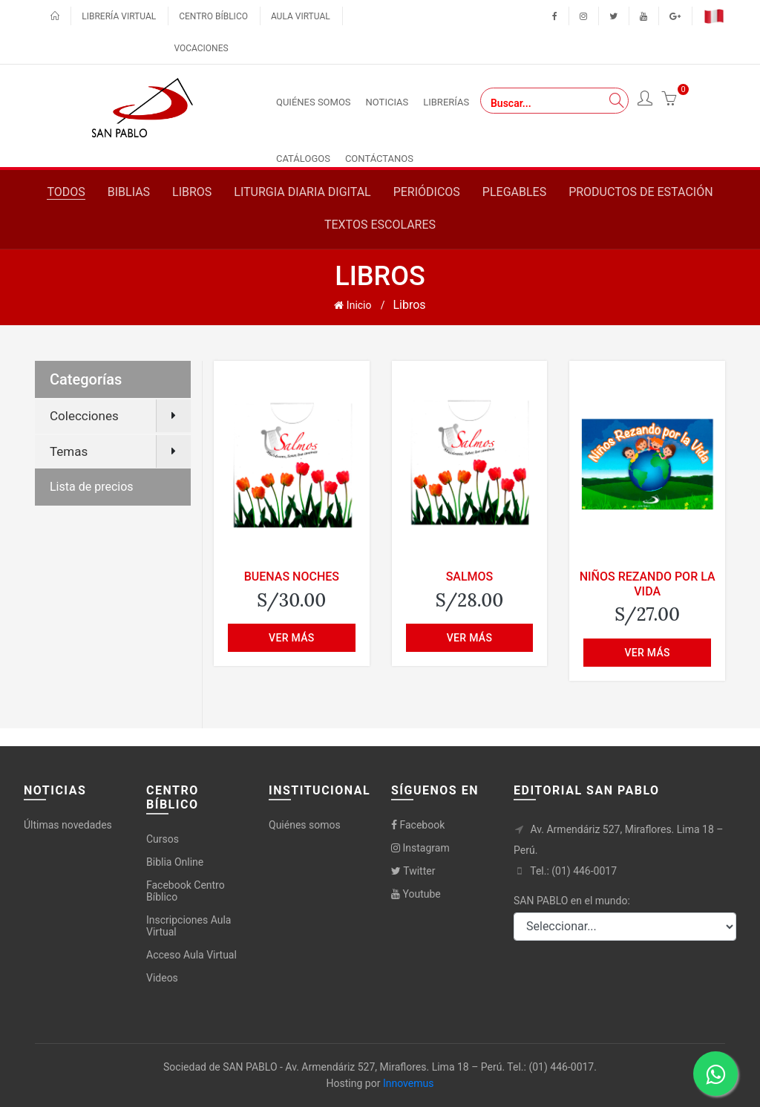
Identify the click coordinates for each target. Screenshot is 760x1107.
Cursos (162, 839)
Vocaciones (201, 48)
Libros (192, 192)
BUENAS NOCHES (291, 576)
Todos (66, 192)
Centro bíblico (213, 16)
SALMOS (470, 576)
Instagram (420, 848)
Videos (162, 978)
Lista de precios (92, 487)
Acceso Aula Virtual (191, 955)
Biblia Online (174, 862)
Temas (69, 451)
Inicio (352, 305)
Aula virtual (300, 16)
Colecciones (84, 415)
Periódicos (426, 192)
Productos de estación (640, 192)
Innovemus (408, 1083)
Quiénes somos (305, 825)
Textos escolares (380, 225)
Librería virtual (119, 16)
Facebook (418, 825)
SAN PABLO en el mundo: (572, 901)
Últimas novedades (68, 825)
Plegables (514, 192)
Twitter (413, 871)
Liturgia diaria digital (302, 192)
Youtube (416, 894)
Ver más (291, 638)
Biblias (129, 192)
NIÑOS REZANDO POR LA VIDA (647, 583)
